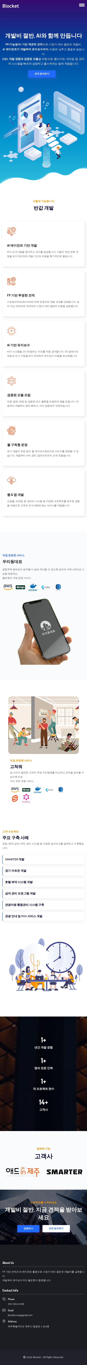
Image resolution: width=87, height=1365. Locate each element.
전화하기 (28, 1229)
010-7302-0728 (16, 1304)
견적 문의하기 (42, 74)
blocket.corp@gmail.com (20, 1315)
